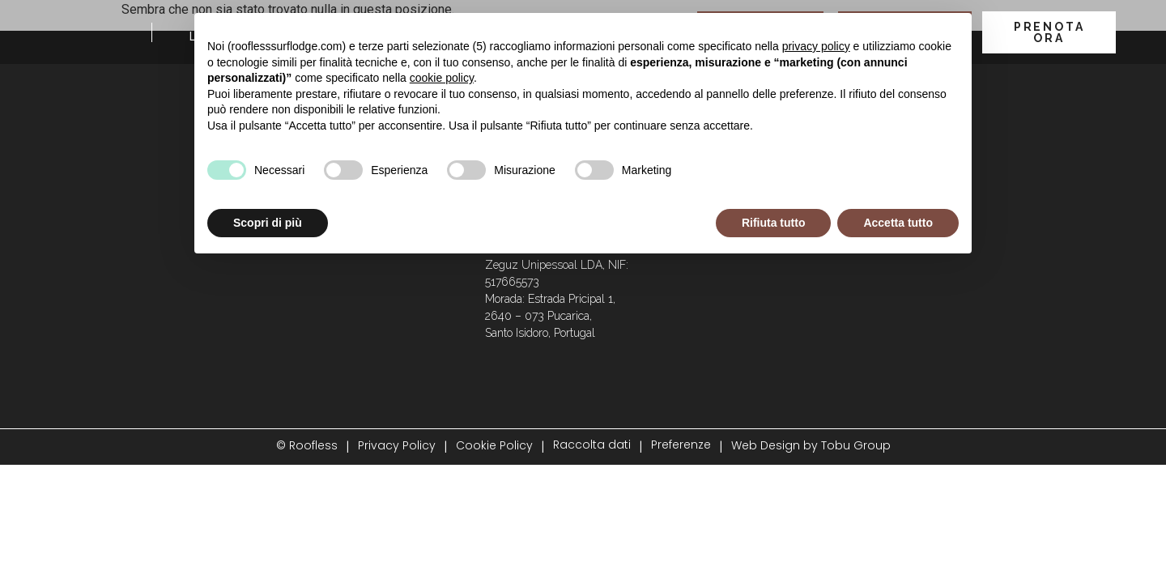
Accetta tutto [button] (898, 222)
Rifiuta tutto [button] (774, 222)
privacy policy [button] (816, 46)
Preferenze (681, 444)
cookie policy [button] (442, 77)
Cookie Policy (494, 445)
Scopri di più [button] (267, 222)
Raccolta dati (592, 444)
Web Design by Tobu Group (811, 445)
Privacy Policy (397, 445)
